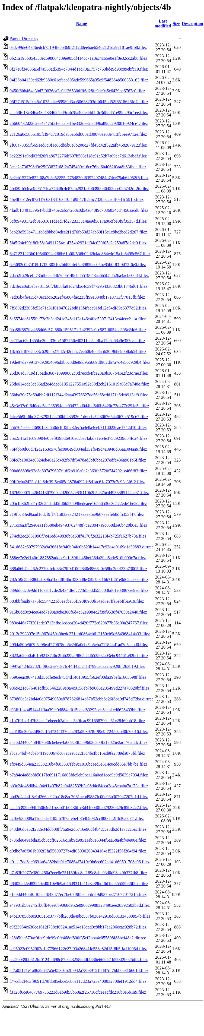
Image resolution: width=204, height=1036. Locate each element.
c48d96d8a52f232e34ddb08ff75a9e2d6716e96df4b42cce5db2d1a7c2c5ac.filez (77, 829)
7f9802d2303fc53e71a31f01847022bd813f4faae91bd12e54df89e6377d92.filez (77, 308)
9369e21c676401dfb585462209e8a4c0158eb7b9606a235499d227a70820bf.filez (79, 688)
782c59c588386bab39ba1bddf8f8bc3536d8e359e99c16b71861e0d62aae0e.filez (78, 579)
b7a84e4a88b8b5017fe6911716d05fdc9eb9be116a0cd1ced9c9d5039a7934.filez (78, 775)
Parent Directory (23, 38)
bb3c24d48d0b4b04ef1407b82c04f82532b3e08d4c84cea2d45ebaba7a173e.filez (78, 786)
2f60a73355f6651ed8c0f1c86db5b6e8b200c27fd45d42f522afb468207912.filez (78, 145)
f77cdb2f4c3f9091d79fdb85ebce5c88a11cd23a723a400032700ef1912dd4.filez (77, 981)
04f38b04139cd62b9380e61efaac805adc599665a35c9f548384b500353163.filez (78, 80)
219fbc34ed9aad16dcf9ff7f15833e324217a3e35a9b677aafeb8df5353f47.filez (76, 514)
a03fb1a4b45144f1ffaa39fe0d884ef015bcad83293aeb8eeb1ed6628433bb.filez (77, 709)
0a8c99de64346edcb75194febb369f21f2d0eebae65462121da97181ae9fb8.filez (78, 47)
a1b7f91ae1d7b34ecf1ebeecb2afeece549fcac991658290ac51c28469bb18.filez (77, 720)
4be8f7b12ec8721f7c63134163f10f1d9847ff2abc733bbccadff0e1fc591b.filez (76, 199)
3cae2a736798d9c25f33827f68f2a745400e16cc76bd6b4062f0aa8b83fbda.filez (77, 167)
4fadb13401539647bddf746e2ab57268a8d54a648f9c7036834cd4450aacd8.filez (78, 210)
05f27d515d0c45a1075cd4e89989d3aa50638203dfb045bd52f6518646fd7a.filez (78, 101)
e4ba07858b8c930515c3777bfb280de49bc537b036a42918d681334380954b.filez (79, 916)
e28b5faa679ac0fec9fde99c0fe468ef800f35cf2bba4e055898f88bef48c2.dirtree (77, 938)
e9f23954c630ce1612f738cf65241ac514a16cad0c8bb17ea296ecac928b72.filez (77, 927)
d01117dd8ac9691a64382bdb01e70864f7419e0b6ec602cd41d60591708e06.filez (79, 862)
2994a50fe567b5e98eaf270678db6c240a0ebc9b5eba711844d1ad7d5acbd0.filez (78, 644)
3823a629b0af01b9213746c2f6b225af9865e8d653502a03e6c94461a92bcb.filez (78, 655)
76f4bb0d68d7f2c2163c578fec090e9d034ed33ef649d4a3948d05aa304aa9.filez (78, 449)
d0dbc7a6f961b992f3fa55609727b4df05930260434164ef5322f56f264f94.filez (77, 851)
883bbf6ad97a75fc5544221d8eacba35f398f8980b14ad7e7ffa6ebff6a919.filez (76, 601)
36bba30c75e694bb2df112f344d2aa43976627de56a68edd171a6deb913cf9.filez (78, 395)
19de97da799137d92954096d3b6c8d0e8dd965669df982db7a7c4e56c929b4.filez (79, 362)
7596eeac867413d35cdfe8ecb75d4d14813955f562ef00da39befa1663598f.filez (77, 677)
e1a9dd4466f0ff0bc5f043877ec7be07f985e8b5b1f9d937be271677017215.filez (77, 894)
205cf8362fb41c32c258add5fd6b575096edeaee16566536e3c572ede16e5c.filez (78, 503)
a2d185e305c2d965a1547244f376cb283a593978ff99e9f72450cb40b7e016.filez (78, 731)
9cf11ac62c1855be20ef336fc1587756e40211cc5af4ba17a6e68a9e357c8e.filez (77, 340)
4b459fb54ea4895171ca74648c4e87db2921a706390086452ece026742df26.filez (79, 188)
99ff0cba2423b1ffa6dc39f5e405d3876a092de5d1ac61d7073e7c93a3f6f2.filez (77, 481)
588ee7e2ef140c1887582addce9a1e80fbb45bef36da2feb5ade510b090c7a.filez (77, 557)
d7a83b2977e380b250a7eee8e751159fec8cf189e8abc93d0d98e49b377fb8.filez (78, 872)
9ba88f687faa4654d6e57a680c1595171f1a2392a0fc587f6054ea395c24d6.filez (77, 329)
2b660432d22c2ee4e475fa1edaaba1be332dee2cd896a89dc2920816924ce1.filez (78, 123)
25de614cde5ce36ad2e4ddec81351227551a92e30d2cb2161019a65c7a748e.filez (79, 384)
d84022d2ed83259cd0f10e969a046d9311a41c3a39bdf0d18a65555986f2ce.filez (78, 883)
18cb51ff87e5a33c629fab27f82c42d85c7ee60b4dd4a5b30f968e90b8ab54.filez (77, 351)
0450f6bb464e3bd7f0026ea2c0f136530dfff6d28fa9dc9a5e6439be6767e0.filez (77, 91)
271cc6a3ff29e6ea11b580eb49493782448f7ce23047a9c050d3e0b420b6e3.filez (78, 525)
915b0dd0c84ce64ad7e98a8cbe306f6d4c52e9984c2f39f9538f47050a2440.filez (78, 612)
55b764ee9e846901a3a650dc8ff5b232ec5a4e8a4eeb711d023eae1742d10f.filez (77, 427)
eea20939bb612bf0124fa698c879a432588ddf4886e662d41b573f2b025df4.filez (78, 959)
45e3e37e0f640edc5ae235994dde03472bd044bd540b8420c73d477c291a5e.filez (79, 405)
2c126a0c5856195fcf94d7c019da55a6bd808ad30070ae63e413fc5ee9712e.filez (78, 134)
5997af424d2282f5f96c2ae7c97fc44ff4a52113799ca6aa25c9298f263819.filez (77, 666)
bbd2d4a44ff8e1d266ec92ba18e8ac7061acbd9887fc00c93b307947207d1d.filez (78, 796)
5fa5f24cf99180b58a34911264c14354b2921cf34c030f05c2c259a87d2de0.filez (77, 243)
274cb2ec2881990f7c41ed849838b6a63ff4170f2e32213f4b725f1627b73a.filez (77, 536)
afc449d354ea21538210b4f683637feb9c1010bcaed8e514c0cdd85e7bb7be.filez (78, 764)
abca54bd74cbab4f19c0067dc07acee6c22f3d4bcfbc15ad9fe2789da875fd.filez (77, 753)
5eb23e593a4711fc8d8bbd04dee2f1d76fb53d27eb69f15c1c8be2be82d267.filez (78, 232)
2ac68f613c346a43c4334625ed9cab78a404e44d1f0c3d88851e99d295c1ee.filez (78, 112)
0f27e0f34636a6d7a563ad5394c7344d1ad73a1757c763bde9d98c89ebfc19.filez (78, 69)
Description (192, 23)
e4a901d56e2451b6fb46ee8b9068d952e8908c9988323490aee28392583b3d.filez (79, 905)
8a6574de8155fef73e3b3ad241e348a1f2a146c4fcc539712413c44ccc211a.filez (77, 319)
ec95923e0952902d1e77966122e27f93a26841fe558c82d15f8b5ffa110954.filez (78, 948)
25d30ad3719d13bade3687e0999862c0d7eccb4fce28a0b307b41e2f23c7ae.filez (78, 373)
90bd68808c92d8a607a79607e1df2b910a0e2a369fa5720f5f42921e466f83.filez (78, 471)
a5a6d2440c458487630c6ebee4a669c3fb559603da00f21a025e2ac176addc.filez (78, 742)
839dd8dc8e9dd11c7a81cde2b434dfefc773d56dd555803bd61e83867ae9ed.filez (78, 590)
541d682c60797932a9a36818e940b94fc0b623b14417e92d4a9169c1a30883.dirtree (81, 547)
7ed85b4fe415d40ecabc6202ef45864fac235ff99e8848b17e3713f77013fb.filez (77, 297)
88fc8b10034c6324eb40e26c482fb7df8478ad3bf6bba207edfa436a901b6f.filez (77, 460)
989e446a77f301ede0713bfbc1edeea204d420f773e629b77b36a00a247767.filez (78, 623)
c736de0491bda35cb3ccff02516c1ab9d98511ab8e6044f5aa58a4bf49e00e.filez (77, 840)
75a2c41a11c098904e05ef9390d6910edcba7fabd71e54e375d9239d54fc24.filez (78, 438)
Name (81, 23)
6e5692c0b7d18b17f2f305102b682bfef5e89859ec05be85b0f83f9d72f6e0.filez (77, 264)
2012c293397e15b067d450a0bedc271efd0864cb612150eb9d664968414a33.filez (79, 633)
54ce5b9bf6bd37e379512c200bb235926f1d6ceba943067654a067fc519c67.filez (78, 416)
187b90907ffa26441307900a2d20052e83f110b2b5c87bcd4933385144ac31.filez (79, 492)
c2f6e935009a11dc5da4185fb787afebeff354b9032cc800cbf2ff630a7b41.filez (76, 818)
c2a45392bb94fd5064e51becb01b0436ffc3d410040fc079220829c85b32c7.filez (78, 807)
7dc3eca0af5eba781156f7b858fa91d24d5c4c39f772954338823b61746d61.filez (78, 286)
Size (176, 23)
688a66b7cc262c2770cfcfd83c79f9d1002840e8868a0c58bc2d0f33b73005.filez (78, 568)
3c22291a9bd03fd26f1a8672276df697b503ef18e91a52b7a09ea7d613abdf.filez (78, 156)
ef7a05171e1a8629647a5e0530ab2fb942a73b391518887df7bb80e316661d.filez (78, 970)
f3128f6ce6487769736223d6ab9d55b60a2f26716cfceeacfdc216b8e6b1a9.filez (77, 992)
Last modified (163, 23)
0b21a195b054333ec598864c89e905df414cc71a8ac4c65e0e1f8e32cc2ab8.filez (78, 58)
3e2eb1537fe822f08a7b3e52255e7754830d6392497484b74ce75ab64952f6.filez (78, 177)
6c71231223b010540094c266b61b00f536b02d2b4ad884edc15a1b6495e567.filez (79, 253)
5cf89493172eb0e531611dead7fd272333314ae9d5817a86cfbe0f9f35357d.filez (77, 221)
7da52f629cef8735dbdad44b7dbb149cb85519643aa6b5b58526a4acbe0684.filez (79, 275)
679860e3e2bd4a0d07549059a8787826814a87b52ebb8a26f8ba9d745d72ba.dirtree (81, 699)
